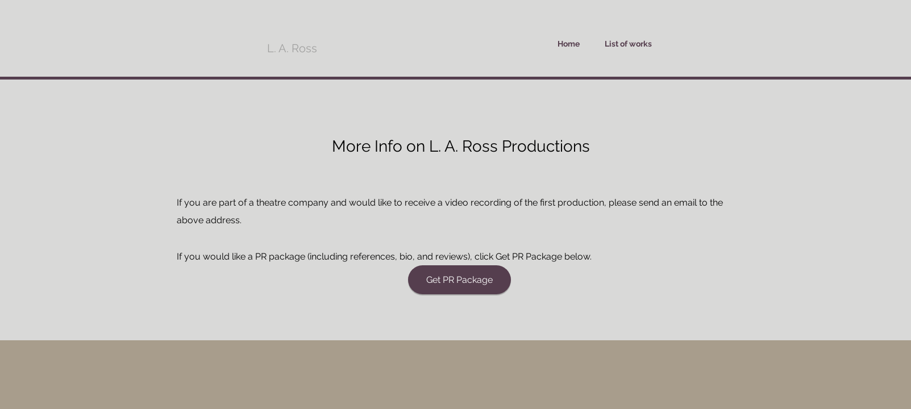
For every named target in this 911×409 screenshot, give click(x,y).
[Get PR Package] (459, 279)
